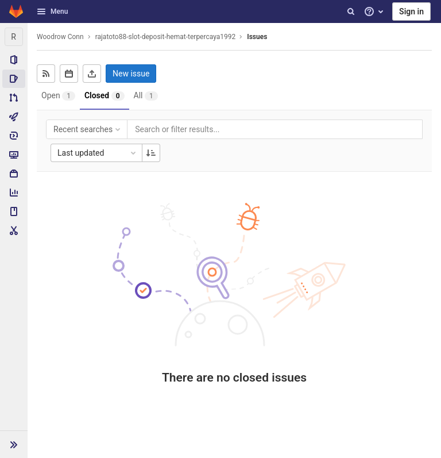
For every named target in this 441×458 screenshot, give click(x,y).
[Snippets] (13, 230)
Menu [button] (52, 11)
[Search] (351, 11)
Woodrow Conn (60, 37)
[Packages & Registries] (13, 173)
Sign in (411, 11)
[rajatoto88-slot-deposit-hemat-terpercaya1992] (13, 36)
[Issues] (13, 79)
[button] (14, 444)
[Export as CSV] (92, 73)
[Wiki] (13, 211)
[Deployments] (13, 135)
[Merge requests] (13, 97)
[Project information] (13, 60)
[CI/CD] (13, 116)
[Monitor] (13, 154)
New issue (131, 73)
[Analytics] (13, 192)
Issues (257, 37)
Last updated (97, 152)
